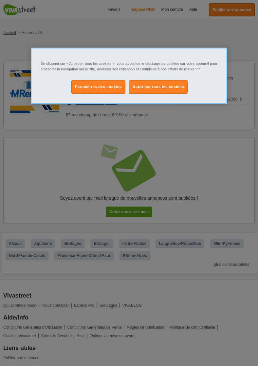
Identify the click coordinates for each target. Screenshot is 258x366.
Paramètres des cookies (98, 86)
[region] (129, 75)
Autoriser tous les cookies (158, 86)
